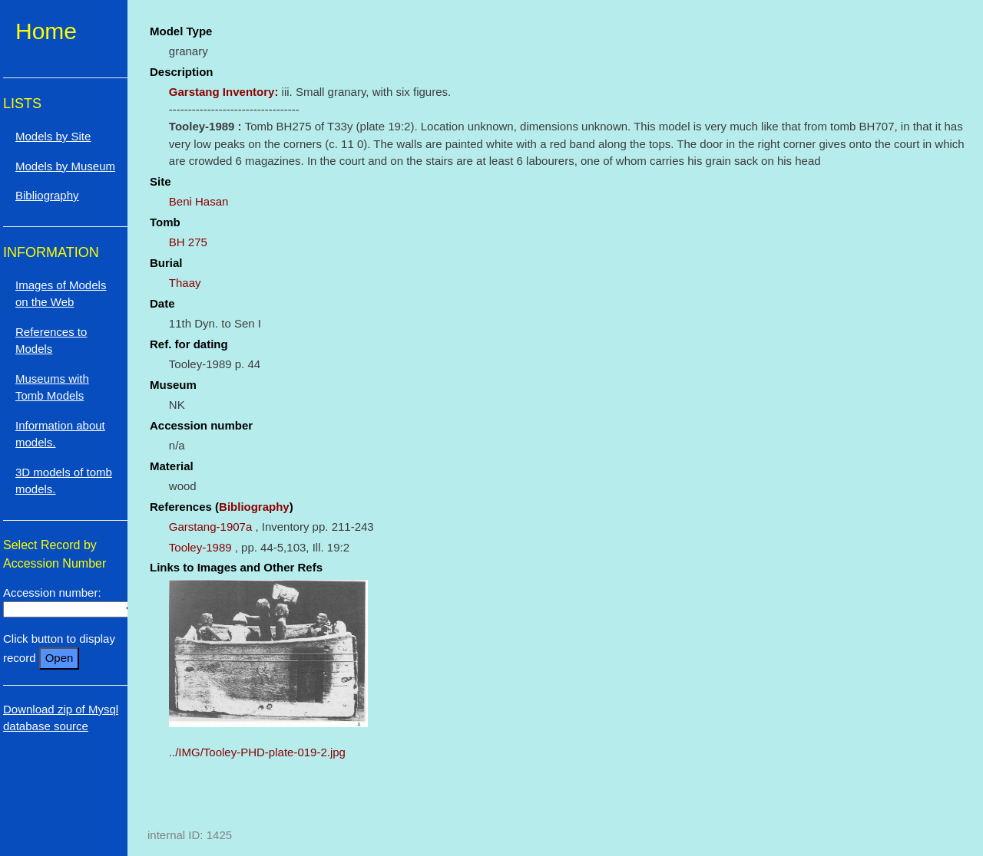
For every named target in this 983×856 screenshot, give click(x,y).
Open (59, 657)
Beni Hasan (199, 201)
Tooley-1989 (200, 547)
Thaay (185, 282)
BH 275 (188, 242)
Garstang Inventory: (224, 91)
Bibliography (254, 506)
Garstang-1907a (210, 526)
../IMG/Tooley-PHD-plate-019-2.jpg (257, 752)
